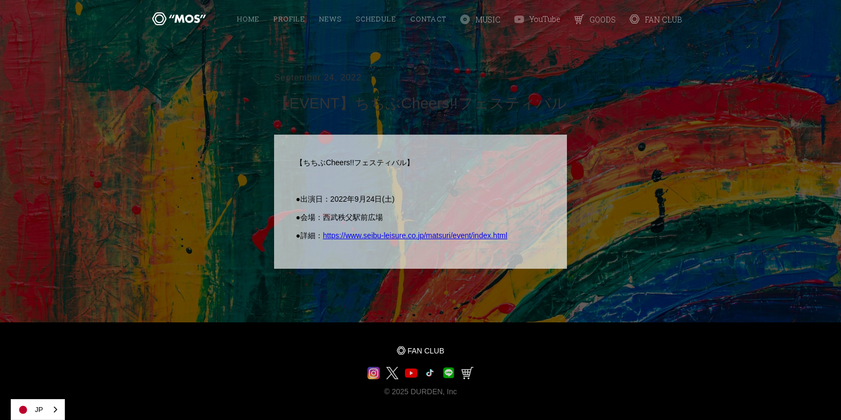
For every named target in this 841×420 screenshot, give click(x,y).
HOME (248, 19)
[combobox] (38, 409)
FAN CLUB (426, 351)
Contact (428, 19)
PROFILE (289, 19)
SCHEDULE (376, 19)
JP (30, 409)
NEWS (330, 19)
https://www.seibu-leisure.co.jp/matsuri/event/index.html (415, 235)
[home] (179, 19)
